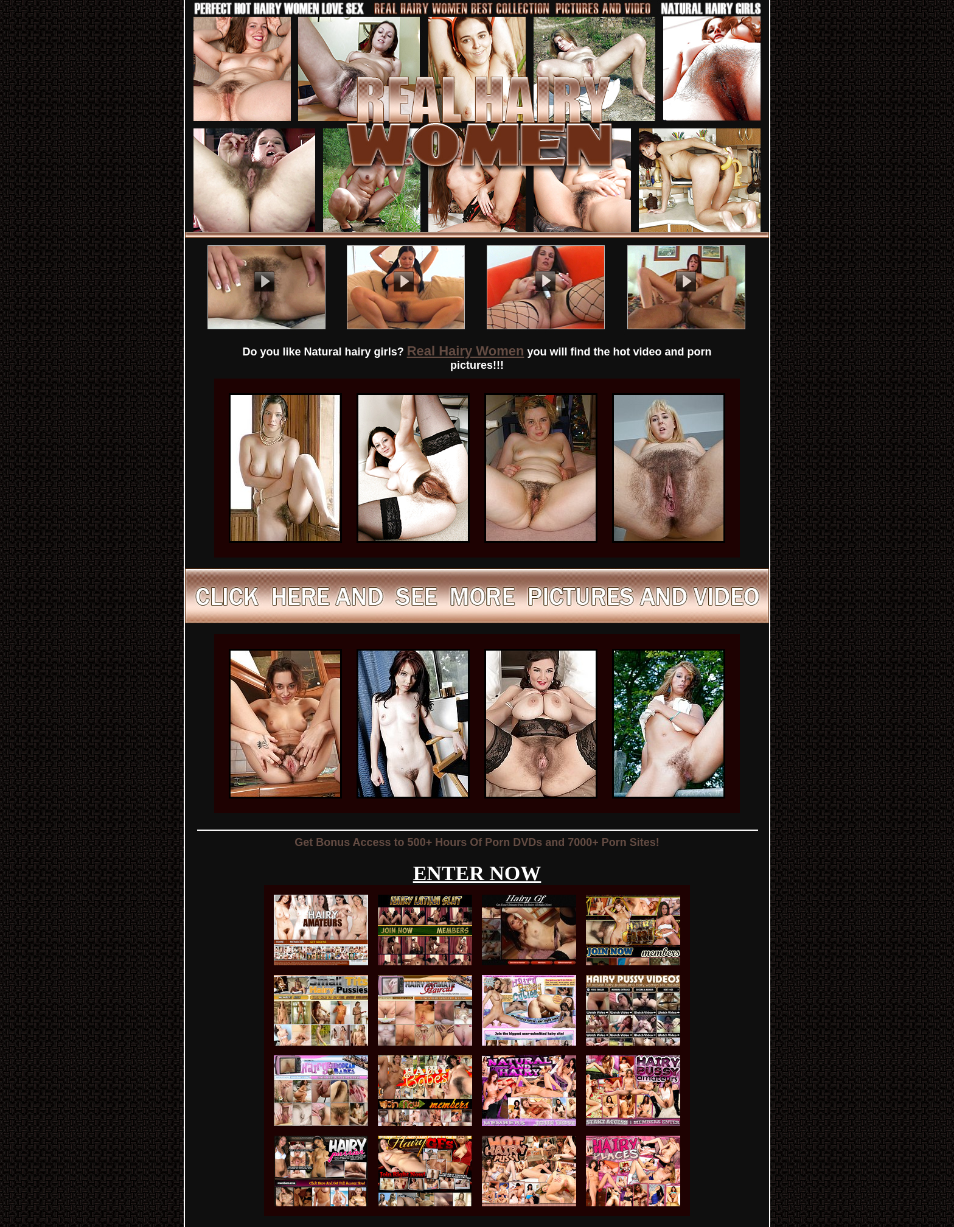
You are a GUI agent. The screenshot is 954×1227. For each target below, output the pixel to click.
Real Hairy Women (465, 350)
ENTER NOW (477, 873)
